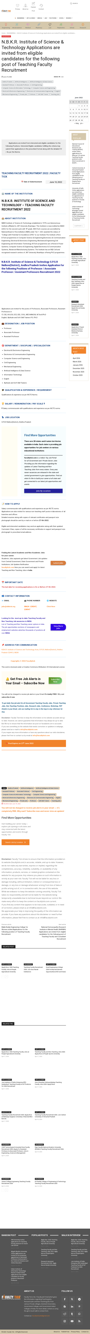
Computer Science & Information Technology (16, 88)
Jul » (81, 123)
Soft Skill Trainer (43, 94)
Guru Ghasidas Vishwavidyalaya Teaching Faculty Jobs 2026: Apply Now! (48, 1083)
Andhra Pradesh (7, 81)
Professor (33, 94)
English (57, 91)
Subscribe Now (55, 680)
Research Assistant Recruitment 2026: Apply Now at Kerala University (78, 307)
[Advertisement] (34, 121)
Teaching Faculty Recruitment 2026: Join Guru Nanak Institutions (33, 969)
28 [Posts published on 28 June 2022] (76, 120)
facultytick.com (30, 458)
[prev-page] (3, 976)
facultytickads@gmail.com (41, 1316)
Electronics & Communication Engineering (40, 91)
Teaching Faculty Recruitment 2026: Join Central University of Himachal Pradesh (50, 1116)
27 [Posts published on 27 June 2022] (73, 120)
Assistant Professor (8, 85)
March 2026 (77, 362)
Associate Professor (23, 85)
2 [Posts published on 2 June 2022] (81, 106)
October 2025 (78, 375)
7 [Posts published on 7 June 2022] (76, 109)
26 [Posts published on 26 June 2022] (70, 120)
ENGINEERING (11, 33)
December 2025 (78, 368)
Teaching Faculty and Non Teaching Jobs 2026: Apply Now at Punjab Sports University (78, 283)
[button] (73, 3)
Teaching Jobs (55, 94)
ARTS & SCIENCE (6, 964)
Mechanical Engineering (10, 94)
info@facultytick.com (28, 729)
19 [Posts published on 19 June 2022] (70, 117)
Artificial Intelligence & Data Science (41, 81)
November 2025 (78, 372)
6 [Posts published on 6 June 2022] (73, 109)
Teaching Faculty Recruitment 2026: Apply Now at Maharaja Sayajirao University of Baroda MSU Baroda (17, 1116)
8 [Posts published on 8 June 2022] (79, 109)
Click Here (51, 607)
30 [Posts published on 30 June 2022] (82, 120)
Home (4, 33)
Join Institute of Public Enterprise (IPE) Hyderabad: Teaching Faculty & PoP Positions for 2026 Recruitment (16, 1084)
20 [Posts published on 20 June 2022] (73, 117)
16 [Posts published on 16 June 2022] (82, 113)
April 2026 (76, 358)
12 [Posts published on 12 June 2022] (70, 113)
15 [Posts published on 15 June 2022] (79, 113)
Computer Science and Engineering (44, 88)
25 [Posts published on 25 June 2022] (87, 117)
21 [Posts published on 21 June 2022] (76, 117)
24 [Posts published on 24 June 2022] (84, 117)
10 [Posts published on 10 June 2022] (84, 109)
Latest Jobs (58, 563)
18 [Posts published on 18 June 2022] (87, 113)
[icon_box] (18, 8)
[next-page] (6, 976)
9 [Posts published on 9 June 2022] (81, 109)
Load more (78, 226)
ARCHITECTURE (6, 1112)
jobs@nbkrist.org (8, 607)
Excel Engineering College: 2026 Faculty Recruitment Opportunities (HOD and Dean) (56, 969)
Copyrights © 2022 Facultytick (23, 661)
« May (76, 123)
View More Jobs (58, 627)
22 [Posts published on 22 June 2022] (79, 117)
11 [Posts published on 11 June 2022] (87, 109)
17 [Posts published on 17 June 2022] (84, 113)
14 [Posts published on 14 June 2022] (76, 113)
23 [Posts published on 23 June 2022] (82, 117)
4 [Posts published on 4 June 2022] (87, 106)
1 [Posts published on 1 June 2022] (79, 106)
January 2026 (78, 365)
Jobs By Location (43, 491)
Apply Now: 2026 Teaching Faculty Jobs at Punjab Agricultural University (10, 969)
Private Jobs (23, 94)
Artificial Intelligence (21, 81)
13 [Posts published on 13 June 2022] (73, 113)
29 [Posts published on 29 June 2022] (79, 120)
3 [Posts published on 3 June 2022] (84, 106)
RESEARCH (75, 301)
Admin (56, 77)
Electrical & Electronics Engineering (13, 91)
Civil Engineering (36, 85)
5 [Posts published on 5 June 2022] (70, 109)
